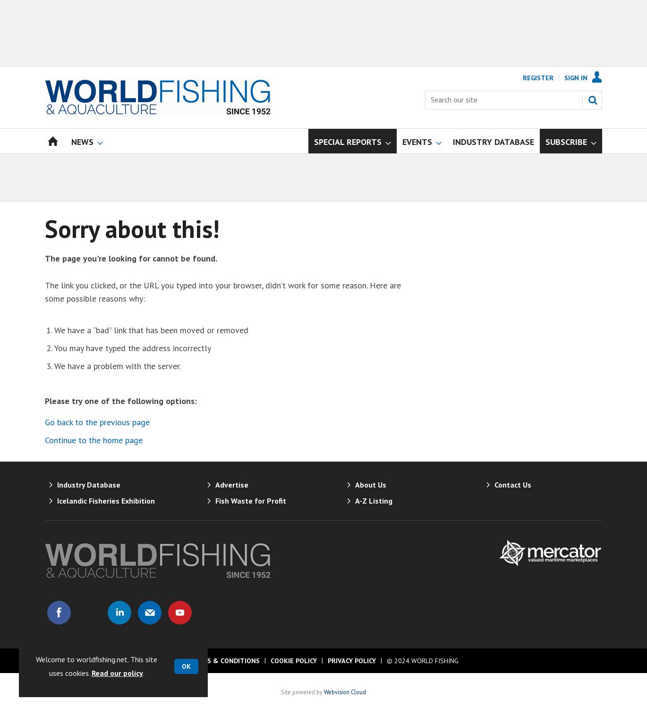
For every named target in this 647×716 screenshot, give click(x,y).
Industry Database (88, 484)
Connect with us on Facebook (59, 612)
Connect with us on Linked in (119, 612)
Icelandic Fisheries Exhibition (106, 500)
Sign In (575, 78)
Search (592, 100)
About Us (370, 484)
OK (186, 666)
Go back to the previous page (97, 422)
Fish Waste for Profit (250, 500)
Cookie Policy (294, 661)
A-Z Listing (373, 500)
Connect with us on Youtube (180, 612)
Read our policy (117, 673)
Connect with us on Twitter (89, 612)
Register (538, 78)
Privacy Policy (352, 661)
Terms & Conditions (224, 661)
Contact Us (512, 484)
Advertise (231, 484)
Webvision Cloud (345, 692)
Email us (149, 612)
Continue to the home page (94, 440)
